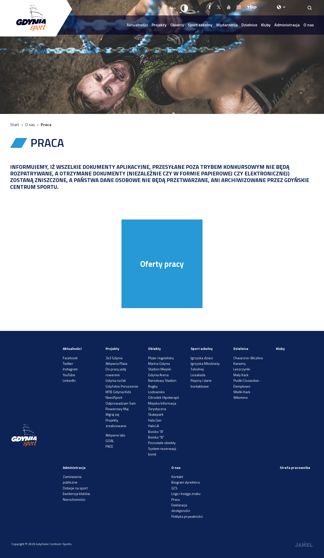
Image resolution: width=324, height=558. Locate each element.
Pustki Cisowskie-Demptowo (246, 383)
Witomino (240, 397)
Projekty (159, 25)
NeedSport (114, 397)
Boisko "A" (156, 431)
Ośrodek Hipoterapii (163, 397)
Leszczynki (241, 369)
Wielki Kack (241, 391)
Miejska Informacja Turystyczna (162, 406)
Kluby (266, 25)
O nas (308, 25)
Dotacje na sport (75, 488)
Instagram (70, 369)
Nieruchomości (74, 499)
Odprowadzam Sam (121, 403)
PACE (109, 446)
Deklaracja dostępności (180, 507)
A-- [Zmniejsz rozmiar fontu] (161, 8)
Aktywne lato (115, 435)
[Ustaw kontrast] (184, 8)
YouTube (69, 374)
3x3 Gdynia (114, 358)
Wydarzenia (227, 25)
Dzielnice (249, 25)
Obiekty (177, 25)
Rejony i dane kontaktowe (201, 383)
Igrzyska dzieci (202, 358)
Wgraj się (112, 414)
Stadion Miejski (159, 369)
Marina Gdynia (159, 363)
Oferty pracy (162, 264)
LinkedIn (69, 380)
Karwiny (239, 363)
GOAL (110, 440)
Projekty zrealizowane (116, 422)
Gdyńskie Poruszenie (122, 386)
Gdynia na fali (116, 380)
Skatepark (156, 414)
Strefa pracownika (295, 467)
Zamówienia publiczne (72, 479)
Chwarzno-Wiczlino (248, 358)
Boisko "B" (156, 437)
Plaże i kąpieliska (161, 358)
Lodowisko (156, 391)
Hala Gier (155, 420)
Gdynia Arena (158, 374)
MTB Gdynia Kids (118, 391)
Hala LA (153, 425)
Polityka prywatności (187, 516)
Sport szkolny (200, 25)
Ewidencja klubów (76, 493)
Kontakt (177, 476)
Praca (175, 499)
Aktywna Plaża (116, 363)
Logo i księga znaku (185, 493)
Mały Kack (241, 374)
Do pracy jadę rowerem (116, 371)
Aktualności (137, 25)
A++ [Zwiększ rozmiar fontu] (172, 8)
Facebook (70, 358)
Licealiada (198, 374)
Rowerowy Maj (117, 408)
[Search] (310, 8)
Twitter (68, 363)
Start (15, 125)
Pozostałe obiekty (162, 442)
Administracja (287, 25)
